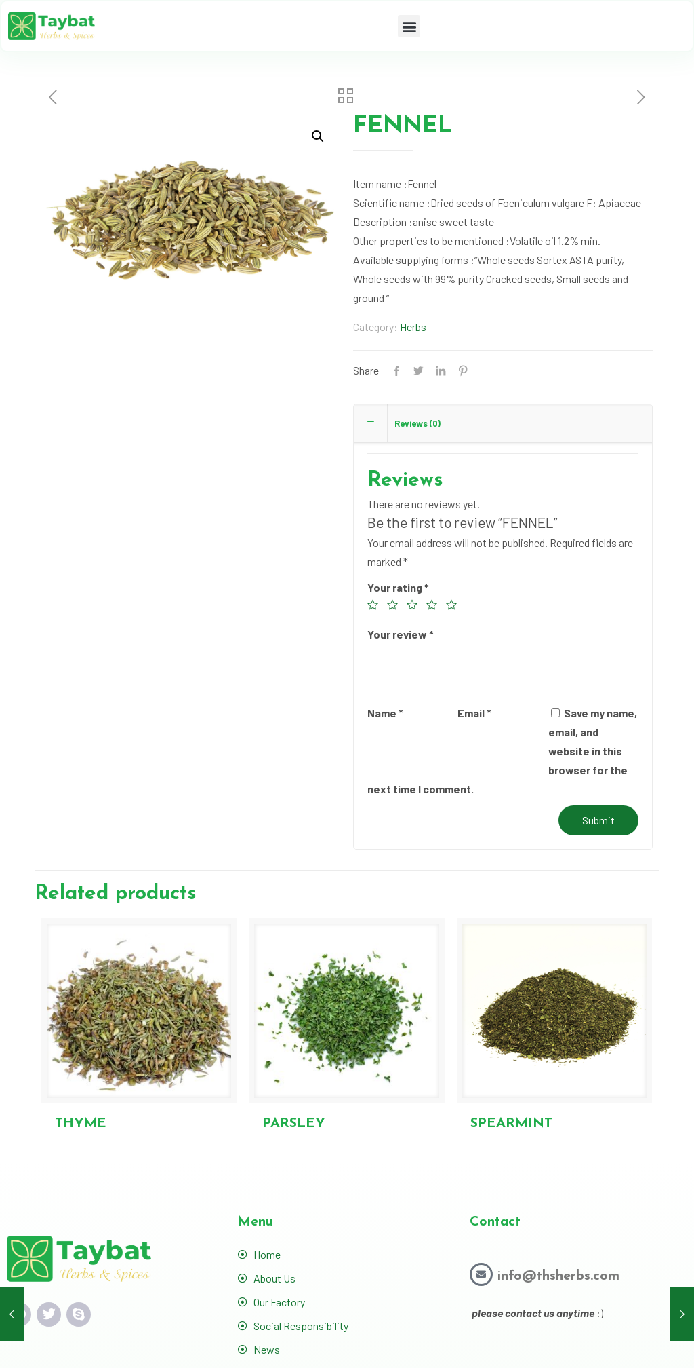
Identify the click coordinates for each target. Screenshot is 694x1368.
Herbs (413, 326)
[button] (409, 26)
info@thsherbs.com (558, 1276)
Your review (400, 634)
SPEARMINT (511, 1123)
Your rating (398, 587)
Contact (495, 1222)
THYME (80, 1123)
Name (385, 712)
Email (474, 712)
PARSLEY (293, 1123)
